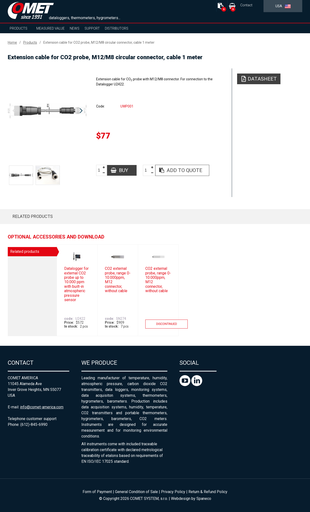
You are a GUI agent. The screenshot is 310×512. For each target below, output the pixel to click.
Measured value (50, 28)
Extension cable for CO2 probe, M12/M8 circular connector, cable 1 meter (99, 42)
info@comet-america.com (41, 407)
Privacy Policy (173, 491)
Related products (33, 216)
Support (92, 28)
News (74, 28)
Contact (246, 5)
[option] (47, 110)
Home (12, 42)
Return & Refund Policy (207, 491)
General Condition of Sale (136, 491)
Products (18, 28)
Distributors (116, 28)
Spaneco (203, 498)
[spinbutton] (101, 170)
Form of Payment (97, 491)
